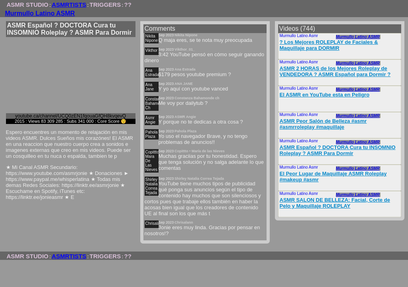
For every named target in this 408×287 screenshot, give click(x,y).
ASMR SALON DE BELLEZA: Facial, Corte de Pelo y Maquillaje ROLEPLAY (335, 203)
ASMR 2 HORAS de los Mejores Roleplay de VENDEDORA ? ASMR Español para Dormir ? (335, 71)
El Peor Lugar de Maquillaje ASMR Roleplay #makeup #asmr (333, 177)
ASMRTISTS (69, 4)
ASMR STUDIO (28, 4)
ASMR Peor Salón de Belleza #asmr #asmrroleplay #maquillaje (323, 124)
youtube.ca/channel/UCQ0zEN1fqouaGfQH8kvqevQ (70, 116)
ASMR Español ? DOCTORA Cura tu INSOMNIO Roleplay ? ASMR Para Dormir (338, 150)
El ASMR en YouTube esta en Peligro (325, 95)
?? (127, 4)
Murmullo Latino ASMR (40, 13)
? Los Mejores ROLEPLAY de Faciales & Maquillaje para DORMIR (329, 45)
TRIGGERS (105, 4)
